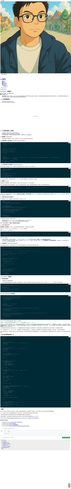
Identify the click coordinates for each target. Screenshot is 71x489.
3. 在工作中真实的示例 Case (5, 479)
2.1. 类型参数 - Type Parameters (6, 475)
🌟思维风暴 (2, 0)
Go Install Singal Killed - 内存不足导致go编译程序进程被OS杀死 (19, 457)
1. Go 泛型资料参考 (4, 473)
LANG (2, 94)
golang (7, 94)
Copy (69, 142)
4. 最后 (2, 480)
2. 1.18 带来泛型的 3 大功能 (5, 474)
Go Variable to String (12, 454)
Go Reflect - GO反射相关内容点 (14, 456)
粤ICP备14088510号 (3, 89)
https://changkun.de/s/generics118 (10, 102)
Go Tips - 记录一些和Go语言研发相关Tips (15, 453)
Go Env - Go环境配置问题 (13, 455)
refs (5, 94)
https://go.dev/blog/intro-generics (9, 101)
